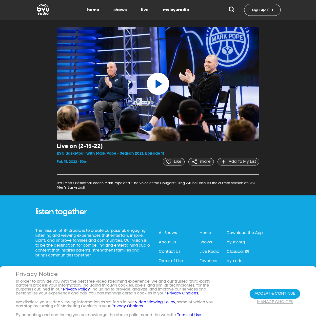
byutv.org (236, 242)
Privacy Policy (76, 289)
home (93, 10)
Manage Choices (275, 302)
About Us (167, 242)
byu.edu (235, 261)
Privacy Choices (127, 306)
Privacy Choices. (183, 293)
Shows (205, 242)
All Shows (168, 233)
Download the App (245, 233)
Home (205, 233)
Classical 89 (238, 252)
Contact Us (169, 252)
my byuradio (176, 10)
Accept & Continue (275, 294)
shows (120, 10)
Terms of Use (171, 261)
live (145, 10)
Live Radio (209, 252)
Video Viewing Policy (155, 302)
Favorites (208, 261)
